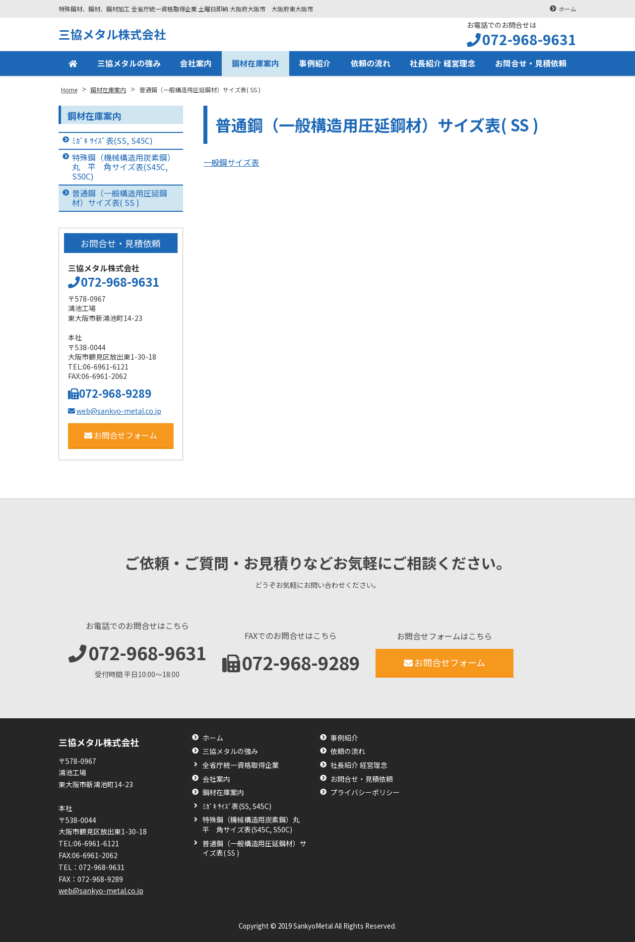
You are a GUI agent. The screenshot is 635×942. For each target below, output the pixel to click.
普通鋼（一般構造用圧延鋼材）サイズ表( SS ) (119, 197)
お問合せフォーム (120, 435)
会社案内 (196, 63)
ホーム (567, 8)
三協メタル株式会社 (112, 34)
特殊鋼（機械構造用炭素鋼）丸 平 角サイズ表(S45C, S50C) (121, 166)
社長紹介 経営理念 (442, 63)
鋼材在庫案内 (255, 63)
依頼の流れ (370, 63)
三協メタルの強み (129, 63)
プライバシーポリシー (365, 792)
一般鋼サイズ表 (231, 162)
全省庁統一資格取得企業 (240, 765)
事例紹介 (315, 63)
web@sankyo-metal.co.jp (114, 411)
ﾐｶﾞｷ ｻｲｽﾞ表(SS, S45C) (112, 140)
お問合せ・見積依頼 (531, 63)
